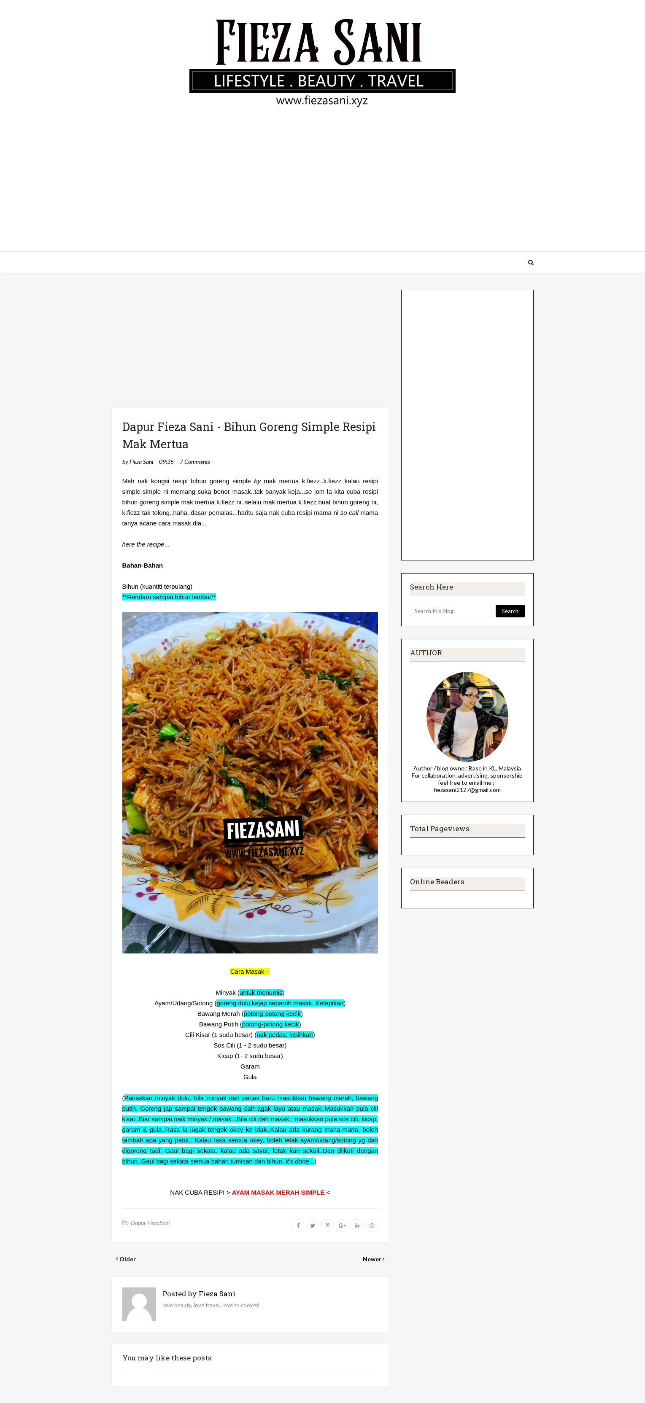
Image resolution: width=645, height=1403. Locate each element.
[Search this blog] (450, 611)
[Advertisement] (322, 175)
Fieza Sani (141, 461)
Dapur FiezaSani (150, 1222)
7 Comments (195, 461)
